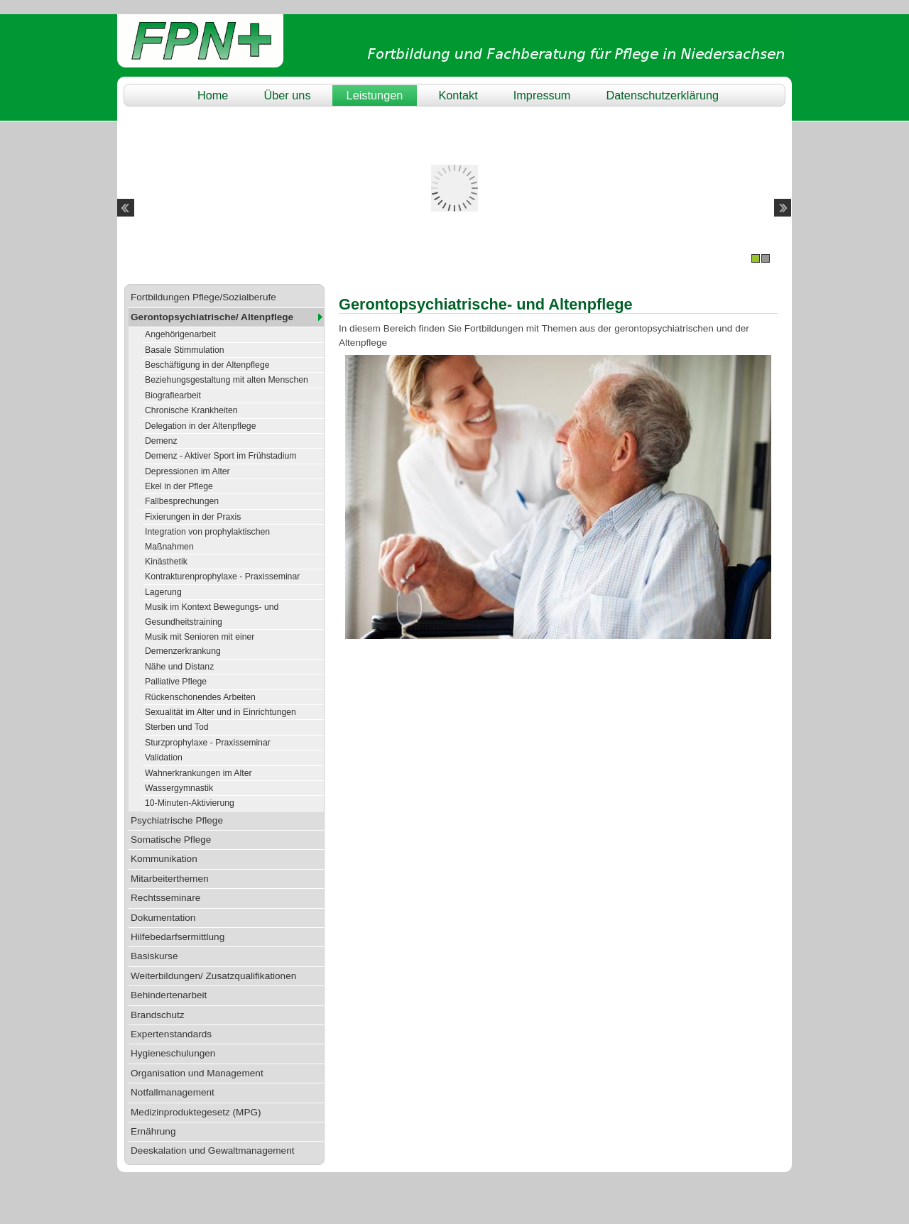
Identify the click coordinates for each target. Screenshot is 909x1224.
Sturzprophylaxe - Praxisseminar (208, 743)
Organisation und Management (197, 1073)
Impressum (542, 95)
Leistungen (375, 95)
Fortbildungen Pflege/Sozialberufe (203, 297)
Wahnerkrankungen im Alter (198, 773)
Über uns (286, 95)
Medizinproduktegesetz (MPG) (196, 1112)
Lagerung (163, 592)
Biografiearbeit (173, 395)
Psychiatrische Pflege (177, 820)
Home (213, 95)
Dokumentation (163, 917)
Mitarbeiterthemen (170, 878)
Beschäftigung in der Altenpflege (207, 365)
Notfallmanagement (172, 1092)
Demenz (161, 441)
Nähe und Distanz (179, 667)
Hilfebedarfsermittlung (177, 936)
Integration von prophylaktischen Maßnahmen (207, 539)
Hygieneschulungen (173, 1053)
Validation (164, 758)
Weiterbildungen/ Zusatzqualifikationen (213, 976)
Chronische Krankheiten (191, 410)
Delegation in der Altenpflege (200, 426)
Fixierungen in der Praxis (193, 517)
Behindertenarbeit (169, 995)
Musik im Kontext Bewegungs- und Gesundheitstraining (211, 614)
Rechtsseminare (165, 897)
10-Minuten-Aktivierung (189, 803)
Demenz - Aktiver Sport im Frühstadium (221, 456)
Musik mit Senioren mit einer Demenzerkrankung (199, 644)
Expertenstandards (171, 1034)
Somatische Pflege (171, 839)
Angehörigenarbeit (180, 334)
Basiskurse (154, 956)
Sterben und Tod (177, 727)
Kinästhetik (166, 562)
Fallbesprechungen (182, 501)
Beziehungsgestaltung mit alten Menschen (226, 380)
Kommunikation (164, 858)
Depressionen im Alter (187, 471)
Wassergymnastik (179, 788)
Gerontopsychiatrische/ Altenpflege (212, 317)
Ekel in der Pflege (179, 486)
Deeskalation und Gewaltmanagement (212, 1150)
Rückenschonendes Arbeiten (200, 697)
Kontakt (457, 95)
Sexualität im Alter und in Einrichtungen (220, 712)
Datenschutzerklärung (662, 95)
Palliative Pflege (176, 682)
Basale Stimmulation (184, 350)
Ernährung (153, 1131)
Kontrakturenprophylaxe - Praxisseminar (222, 576)
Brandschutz (158, 1015)
